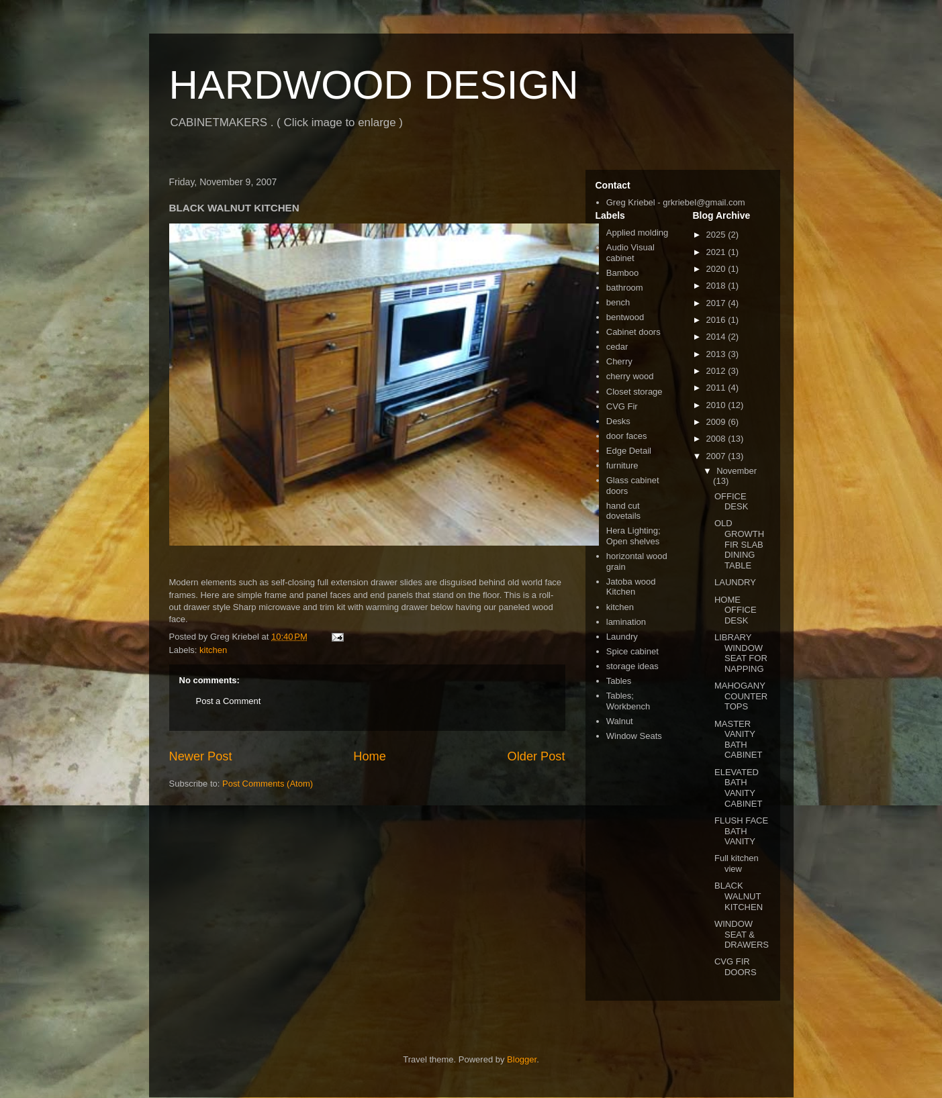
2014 (717, 337)
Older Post (536, 756)
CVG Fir (622, 406)
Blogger (521, 1059)
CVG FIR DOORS (735, 966)
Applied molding (637, 233)
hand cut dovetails (623, 511)
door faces (626, 436)
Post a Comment (228, 701)
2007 (717, 456)
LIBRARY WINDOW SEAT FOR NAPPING (740, 653)
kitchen (213, 650)
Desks (618, 421)
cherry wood (630, 376)
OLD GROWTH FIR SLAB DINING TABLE (739, 544)
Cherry (619, 361)
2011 (717, 388)
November (736, 471)
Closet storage (634, 392)
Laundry (622, 637)
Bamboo (622, 273)
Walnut (619, 721)
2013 (717, 354)
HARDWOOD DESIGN (374, 84)
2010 (717, 405)
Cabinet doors (633, 332)
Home (369, 756)
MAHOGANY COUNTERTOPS (740, 696)
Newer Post (200, 756)
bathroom (624, 288)
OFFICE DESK (731, 501)
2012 (717, 371)
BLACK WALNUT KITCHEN (738, 896)
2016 (717, 320)
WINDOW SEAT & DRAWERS (741, 934)
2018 (717, 286)
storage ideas (632, 666)
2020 (717, 269)
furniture (622, 465)
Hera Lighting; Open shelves (633, 536)
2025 (717, 235)
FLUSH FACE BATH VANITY (741, 830)
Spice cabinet (632, 651)
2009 (717, 422)
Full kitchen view (736, 863)
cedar (617, 347)
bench (618, 302)
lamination (626, 622)
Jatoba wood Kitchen (631, 587)
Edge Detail (628, 451)
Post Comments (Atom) (267, 784)
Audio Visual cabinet (630, 252)
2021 (717, 252)
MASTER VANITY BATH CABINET (738, 739)
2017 (717, 303)
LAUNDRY (735, 582)
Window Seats (634, 736)
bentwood (625, 317)
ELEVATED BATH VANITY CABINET (738, 788)
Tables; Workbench (628, 701)
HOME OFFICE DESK (735, 610)
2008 (717, 439)
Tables (619, 681)
